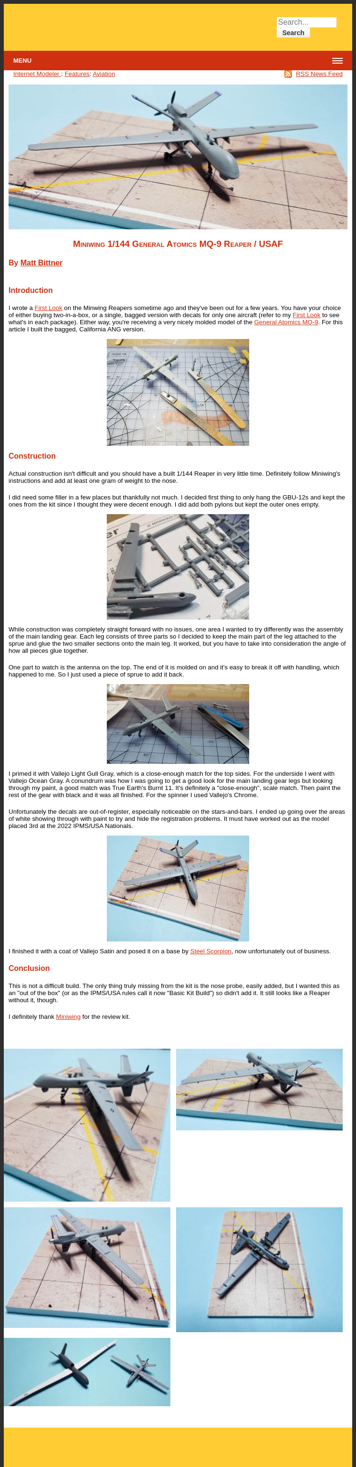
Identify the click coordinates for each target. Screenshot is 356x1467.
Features (77, 73)
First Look (49, 307)
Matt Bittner (41, 263)
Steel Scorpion (211, 951)
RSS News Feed (319, 73)
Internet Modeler (37, 73)
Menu (22, 60)
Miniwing (68, 1016)
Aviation (104, 73)
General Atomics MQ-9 (286, 322)
